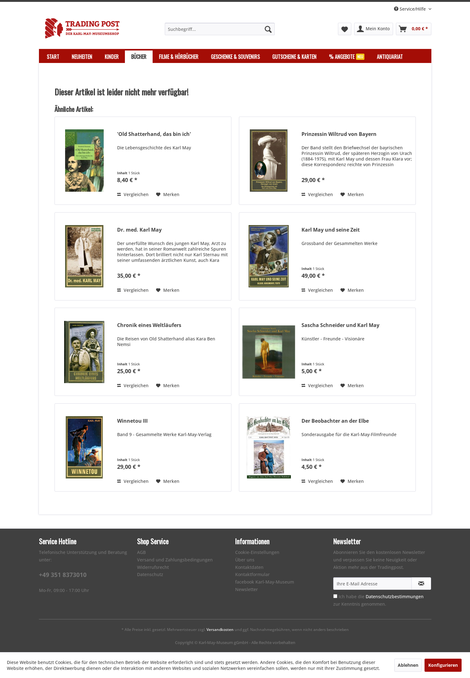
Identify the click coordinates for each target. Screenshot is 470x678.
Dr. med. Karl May (139, 230)
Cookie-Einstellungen (257, 552)
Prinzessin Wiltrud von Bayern (339, 134)
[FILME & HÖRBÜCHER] (179, 56)
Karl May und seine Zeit (330, 230)
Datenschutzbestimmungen (395, 596)
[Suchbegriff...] (220, 29)
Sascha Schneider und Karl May (340, 325)
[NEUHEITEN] (81, 56)
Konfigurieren (443, 665)
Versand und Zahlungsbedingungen (175, 560)
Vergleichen (133, 194)
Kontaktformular (252, 574)
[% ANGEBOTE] (347, 56)
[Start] (52, 56)
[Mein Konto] (373, 29)
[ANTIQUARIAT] (390, 56)
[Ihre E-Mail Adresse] (372, 583)
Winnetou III (132, 421)
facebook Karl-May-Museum (264, 582)
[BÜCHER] (139, 56)
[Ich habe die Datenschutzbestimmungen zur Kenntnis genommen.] (335, 596)
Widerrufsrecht (153, 567)
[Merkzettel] (344, 29)
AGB (141, 552)
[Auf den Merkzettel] (167, 194)
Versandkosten (220, 629)
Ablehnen (408, 665)
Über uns (244, 560)
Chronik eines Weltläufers (149, 325)
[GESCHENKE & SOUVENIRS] (235, 56)
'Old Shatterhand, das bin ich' (154, 134)
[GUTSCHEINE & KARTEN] (294, 56)
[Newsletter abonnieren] (421, 583)
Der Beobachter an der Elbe (335, 421)
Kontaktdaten (249, 567)
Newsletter (246, 589)
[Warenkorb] (413, 29)
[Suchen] (268, 29)
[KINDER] (111, 56)
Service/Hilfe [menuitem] (410, 9)
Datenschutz (150, 574)
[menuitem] (220, 29)
